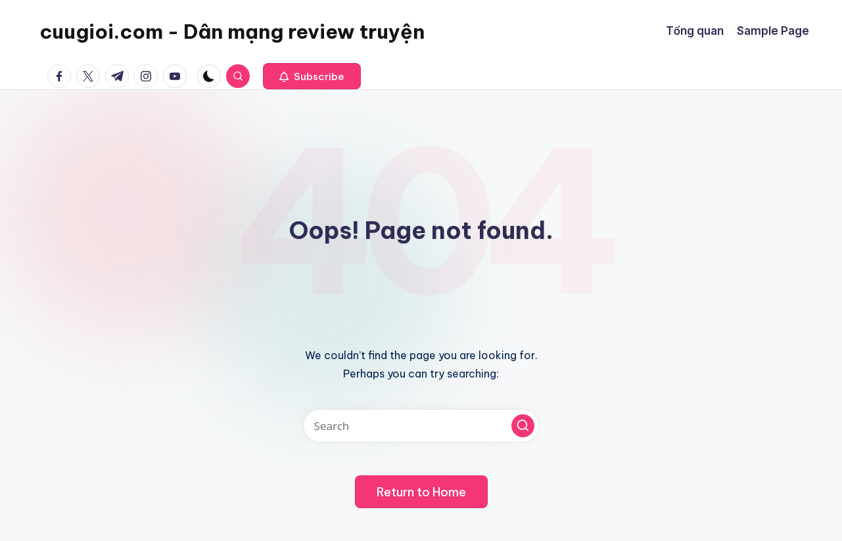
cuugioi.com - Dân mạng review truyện (232, 31)
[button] (312, 76)
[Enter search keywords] (421, 426)
